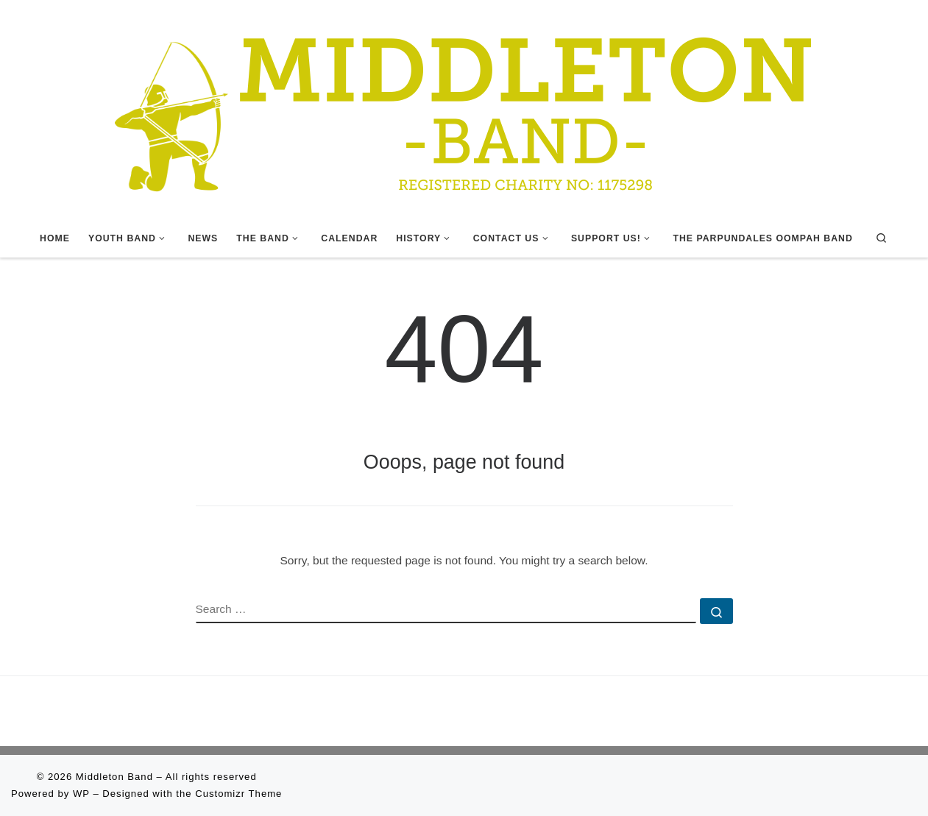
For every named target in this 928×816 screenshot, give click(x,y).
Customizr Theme (238, 793)
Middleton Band (114, 776)
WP (81, 793)
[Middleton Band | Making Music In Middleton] (464, 108)
